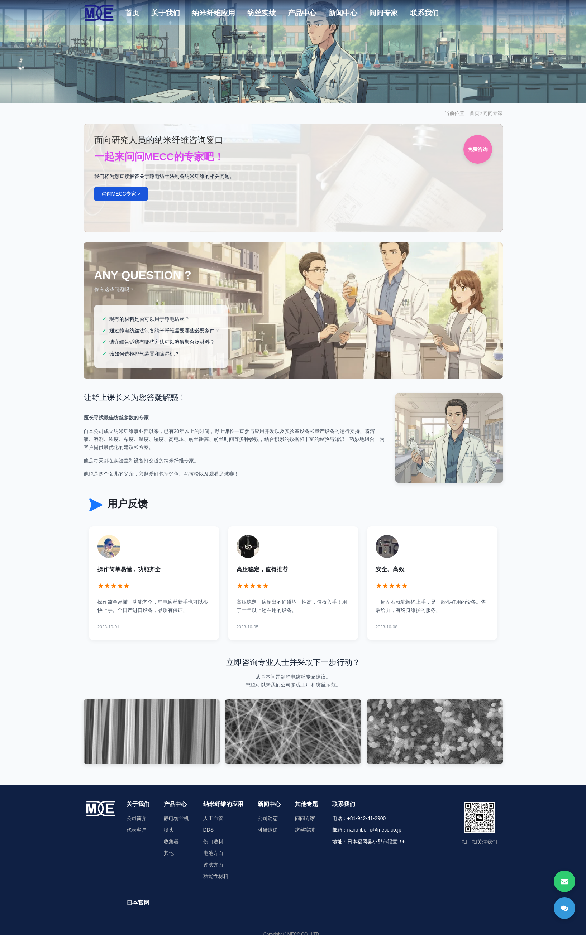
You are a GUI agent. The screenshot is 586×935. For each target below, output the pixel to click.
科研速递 (268, 830)
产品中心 (302, 13)
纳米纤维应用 (213, 13)
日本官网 (138, 903)
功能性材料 (215, 876)
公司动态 (268, 818)
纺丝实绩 (261, 13)
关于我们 (165, 13)
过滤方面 (213, 865)
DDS (208, 830)
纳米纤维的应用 (223, 804)
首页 (132, 13)
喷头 (169, 830)
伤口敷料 (213, 841)
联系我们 (424, 13)
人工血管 (213, 818)
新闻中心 (343, 13)
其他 (169, 853)
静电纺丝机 (176, 818)
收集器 (171, 841)
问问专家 (383, 13)
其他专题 (306, 804)
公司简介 (137, 818)
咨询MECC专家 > (120, 194)
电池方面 (213, 853)
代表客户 (137, 830)
